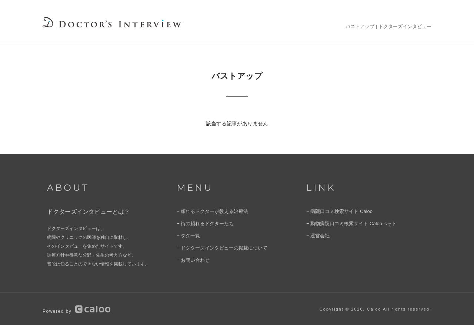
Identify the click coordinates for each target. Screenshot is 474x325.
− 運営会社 (317, 234)
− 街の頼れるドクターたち (203, 223)
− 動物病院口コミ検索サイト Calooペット (348, 223)
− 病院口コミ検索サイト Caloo (336, 211)
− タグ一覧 (187, 234)
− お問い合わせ (192, 258)
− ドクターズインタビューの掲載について (218, 246)
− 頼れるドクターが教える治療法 (210, 211)
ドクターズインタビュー (404, 26)
